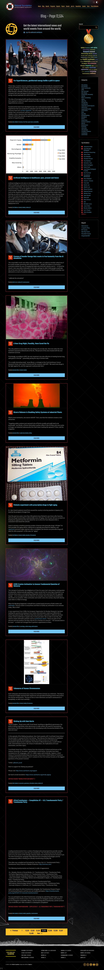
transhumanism (26, 282)
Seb (85, 202)
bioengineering (85, 115)
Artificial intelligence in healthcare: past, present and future (36, 177)
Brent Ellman (87, 199)
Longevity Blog (85, 228)
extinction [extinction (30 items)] (88, 57)
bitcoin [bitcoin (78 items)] (90, 53)
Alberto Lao (87, 187)
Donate (68, 6)
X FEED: (23, 953)
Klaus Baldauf (15, 122)
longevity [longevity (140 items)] (88, 66)
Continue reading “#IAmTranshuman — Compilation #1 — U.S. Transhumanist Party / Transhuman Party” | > (36, 908)
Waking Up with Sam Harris (24, 721)
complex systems (86, 131)
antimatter (11, 605)
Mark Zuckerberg (86, 97)
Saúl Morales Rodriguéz (87, 149)
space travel (30, 122)
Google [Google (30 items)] (81, 59)
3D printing (84, 85)
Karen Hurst (87, 167)
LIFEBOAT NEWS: (45, 951)
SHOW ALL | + (83, 214)
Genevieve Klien (15, 370)
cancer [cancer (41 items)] (86, 55)
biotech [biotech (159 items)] (92, 52)
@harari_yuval (17, 762)
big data (83, 113)
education (28, 535)
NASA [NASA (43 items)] (93, 66)
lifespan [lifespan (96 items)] (82, 66)
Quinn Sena (87, 154)
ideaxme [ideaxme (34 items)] (81, 61)
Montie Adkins (88, 208)
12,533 (38, 930)
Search (96, 27)
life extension (33, 535)
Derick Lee (14, 282)
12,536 (56, 930)
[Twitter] (88, 964)
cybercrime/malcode (24, 433)
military (30, 433)
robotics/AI (28, 208)
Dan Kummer (87, 173)
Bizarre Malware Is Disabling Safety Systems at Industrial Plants (38, 412)
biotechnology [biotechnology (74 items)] (84, 53)
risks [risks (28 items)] (92, 69)
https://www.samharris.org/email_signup (38, 774)
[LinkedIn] (91, 964)
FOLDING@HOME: (64, 955)
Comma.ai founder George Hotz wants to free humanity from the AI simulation (38, 257)
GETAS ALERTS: (84, 951)
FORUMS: (63, 958)
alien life (83, 101)
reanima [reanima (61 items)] (87, 67)
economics (21, 783)
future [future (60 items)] (92, 57)
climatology (84, 130)
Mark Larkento (15, 783)
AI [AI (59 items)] (85, 48)
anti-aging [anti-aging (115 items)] (94, 48)
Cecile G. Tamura (88, 181)
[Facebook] (84, 964)
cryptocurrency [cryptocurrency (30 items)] (90, 55)
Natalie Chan (87, 193)
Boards (47, 6)
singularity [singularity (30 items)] (95, 69)
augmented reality (86, 109)
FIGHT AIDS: (24, 955)
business (21, 122)
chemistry (84, 128)
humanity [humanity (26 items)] (96, 59)
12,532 (32, 930)
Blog (43, 6)
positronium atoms (40, 618)
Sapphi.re (30, 964)
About (39, 6)
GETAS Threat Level (11, 953)
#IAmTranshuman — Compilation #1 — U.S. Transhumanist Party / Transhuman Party (38, 801)
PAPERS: (43, 958)
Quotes (84, 6)
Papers (63, 6)
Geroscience (84, 226)
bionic (83, 118)
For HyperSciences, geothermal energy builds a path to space (37, 80)
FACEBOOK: (24, 951)
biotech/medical (22, 208)
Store (88, 6)
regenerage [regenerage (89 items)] (92, 67)
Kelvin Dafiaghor (88, 165)
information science (33, 783)
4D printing (84, 86)
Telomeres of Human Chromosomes (27, 688)
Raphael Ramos (88, 191)
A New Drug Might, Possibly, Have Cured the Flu (31, 343)
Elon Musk (25, 122)
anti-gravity (84, 102)
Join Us (72, 6)
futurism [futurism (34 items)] (95, 57)
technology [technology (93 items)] (93, 71)
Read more (36, 127)
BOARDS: (82, 953)
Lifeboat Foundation (15, 964)
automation (84, 110)
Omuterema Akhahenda (87, 175)
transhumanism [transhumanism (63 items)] (86, 73)
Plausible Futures (86, 234)
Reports (58, 6)
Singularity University (87, 94)
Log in (27, 32)
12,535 (50, 930)
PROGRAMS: (83, 955)
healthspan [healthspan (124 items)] (91, 59)
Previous (15, 930)
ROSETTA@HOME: (25, 958)
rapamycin (11, 529)
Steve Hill (86, 197)
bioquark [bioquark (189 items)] (86, 52)
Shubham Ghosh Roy (89, 152)
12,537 (61, 930)
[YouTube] (94, 964)
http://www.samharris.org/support (26, 770)
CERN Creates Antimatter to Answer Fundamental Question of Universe (36, 585)
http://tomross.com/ (45, 864)
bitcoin (83, 123)
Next (38, 933)
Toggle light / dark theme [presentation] (97, 2)
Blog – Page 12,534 (52, 16)
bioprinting (84, 120)
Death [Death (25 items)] (96, 55)
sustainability (36, 122)
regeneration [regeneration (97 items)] (84, 69)
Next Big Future (85, 232)
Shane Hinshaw (88, 189)
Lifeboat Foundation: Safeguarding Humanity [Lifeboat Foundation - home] (19, 6)
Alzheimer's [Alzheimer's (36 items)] (88, 47)
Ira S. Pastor (87, 210)
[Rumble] (97, 964)
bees (82, 112)
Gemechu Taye (88, 163)
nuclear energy (28, 626)
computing (84, 133)
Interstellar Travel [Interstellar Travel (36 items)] (94, 61)
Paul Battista (15, 208)
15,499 (31, 933)
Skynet (83, 96)
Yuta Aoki (86, 183)
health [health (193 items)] (85, 59)
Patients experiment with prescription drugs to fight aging (35, 505)
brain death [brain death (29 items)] (83, 55)
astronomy (84, 107)
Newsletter (78, 6)
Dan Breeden (87, 156)
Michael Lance (88, 204)
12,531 (27, 930)
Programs (52, 6)
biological (84, 117)
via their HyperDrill (25, 110)
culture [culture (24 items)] (94, 55)
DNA (82, 89)
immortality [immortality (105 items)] (87, 61)
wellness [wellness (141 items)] (93, 73)
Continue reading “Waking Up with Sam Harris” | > (21, 779)
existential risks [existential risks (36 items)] (84, 57)
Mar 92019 (10, 343)
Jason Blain (87, 206)
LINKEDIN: (63, 951)
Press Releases (94, 6)
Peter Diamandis (85, 88)
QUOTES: (82, 958)
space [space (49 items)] (83, 71)
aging (82, 99)
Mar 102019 (10, 80)
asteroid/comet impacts (87, 105)
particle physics (34, 626)
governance (26, 783)
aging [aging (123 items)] (82, 48)
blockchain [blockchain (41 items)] (95, 53)
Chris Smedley (88, 212)
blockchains (84, 125)
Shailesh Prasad (88, 158)
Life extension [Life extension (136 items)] (91, 64)
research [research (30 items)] (90, 69)
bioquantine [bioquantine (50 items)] (92, 49)
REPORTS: (43, 955)
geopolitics (28, 913)
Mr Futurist (84, 230)
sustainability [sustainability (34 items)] (87, 71)
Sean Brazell (87, 195)
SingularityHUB (85, 236)
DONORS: (63, 953)
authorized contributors (36, 32)
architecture (84, 104)
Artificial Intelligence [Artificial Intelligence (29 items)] (86, 49)
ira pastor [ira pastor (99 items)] (84, 63)
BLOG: (43, 953)
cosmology (22, 626)
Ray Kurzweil (84, 91)
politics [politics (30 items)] (83, 67)
